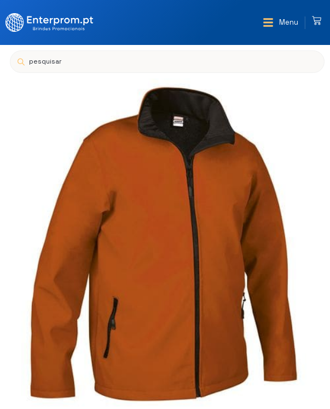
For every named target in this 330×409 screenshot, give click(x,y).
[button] (280, 22)
